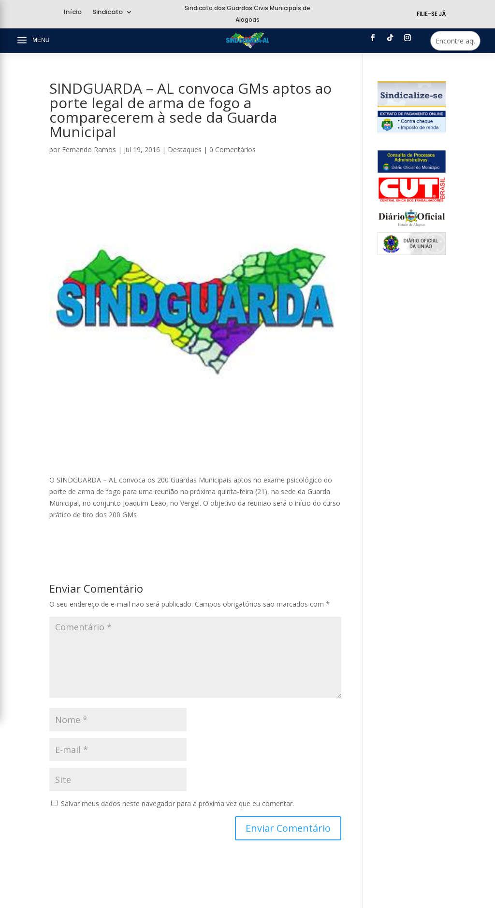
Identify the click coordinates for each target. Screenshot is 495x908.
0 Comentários (232, 149)
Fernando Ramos (89, 149)
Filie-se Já (431, 14)
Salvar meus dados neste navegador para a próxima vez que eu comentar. (177, 803)
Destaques (185, 149)
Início (73, 12)
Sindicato (107, 12)
